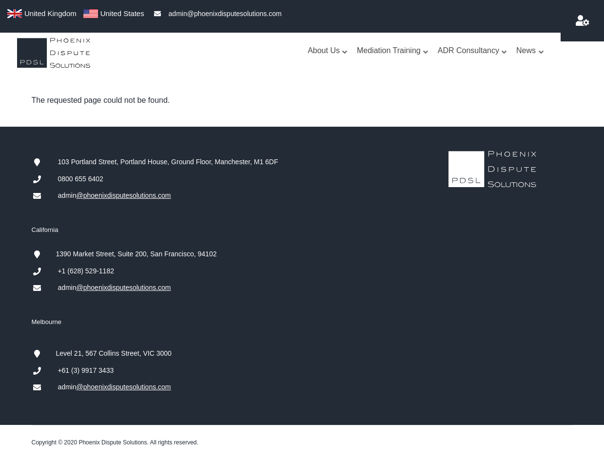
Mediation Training (393, 60)
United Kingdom (50, 13)
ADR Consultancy (472, 60)
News (530, 60)
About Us (328, 60)
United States (122, 13)
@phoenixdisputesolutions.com (124, 195)
